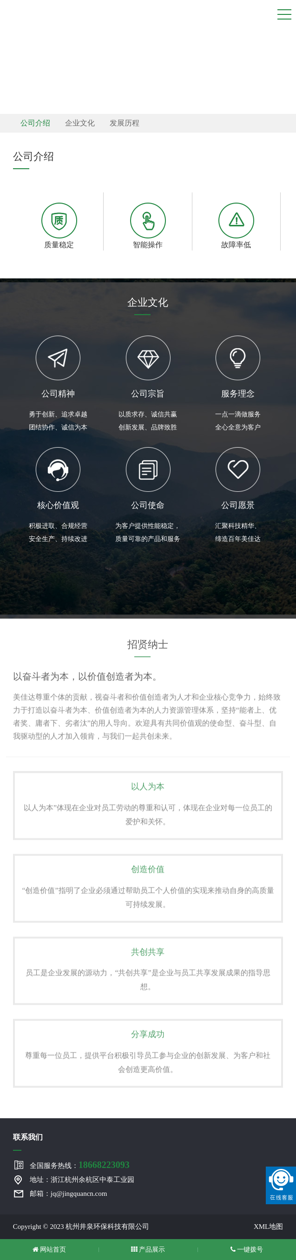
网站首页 (49, 1249)
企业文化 (80, 123)
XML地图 (268, 1226)
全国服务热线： (80, 1165)
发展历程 (124, 123)
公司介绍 (35, 123)
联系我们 (28, 1137)
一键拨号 (246, 1249)
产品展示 (148, 1249)
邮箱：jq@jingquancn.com (68, 1193)
